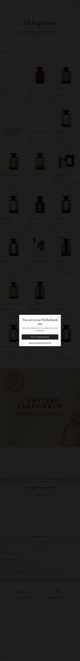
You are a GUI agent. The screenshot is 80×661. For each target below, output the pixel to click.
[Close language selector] (58, 317)
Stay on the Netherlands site (40, 343)
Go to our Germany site (40, 337)
